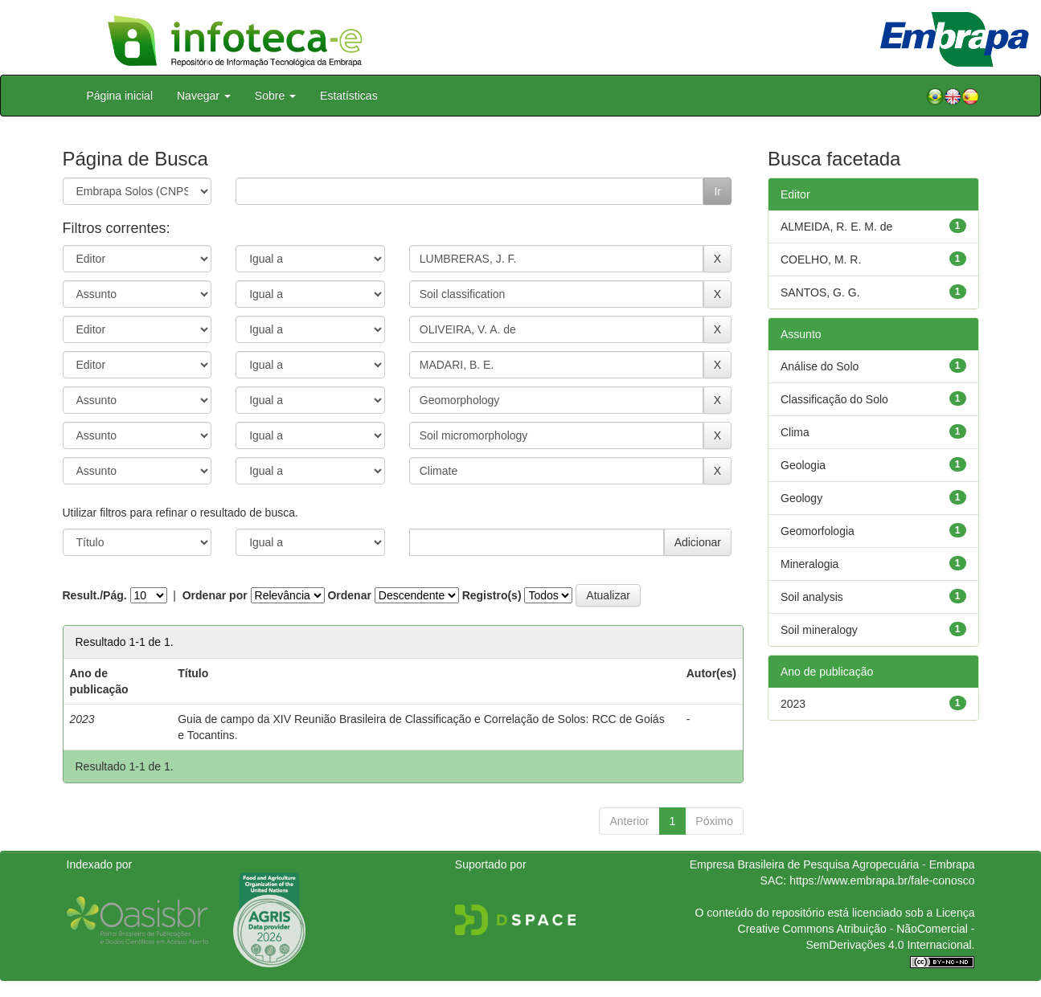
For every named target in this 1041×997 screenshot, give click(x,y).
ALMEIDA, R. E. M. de (836, 226)
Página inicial (120, 95)
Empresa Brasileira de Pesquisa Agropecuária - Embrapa (832, 864)
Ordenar (349, 595)
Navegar (204, 95)
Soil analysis (812, 596)
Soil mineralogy (819, 629)
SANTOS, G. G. (820, 292)
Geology (801, 498)
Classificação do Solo (834, 399)
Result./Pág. (95, 595)
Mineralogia (809, 564)
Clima (795, 432)
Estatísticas (349, 95)
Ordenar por (215, 595)
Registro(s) (492, 595)
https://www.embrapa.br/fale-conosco (881, 880)
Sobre (275, 95)
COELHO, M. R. (821, 259)
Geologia (803, 465)
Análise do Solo (820, 366)
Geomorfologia (818, 531)
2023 (793, 703)
